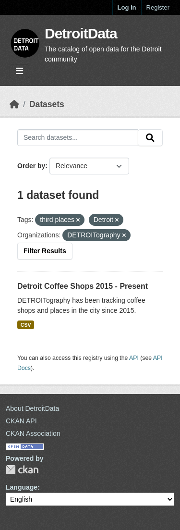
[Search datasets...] (77, 138)
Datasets (46, 104)
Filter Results (45, 251)
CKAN (22, 470)
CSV (26, 325)
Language (21, 487)
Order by (31, 166)
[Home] (14, 104)
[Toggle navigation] (19, 71)
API (134, 358)
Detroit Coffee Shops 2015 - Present (82, 286)
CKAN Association (33, 433)
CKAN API (21, 421)
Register (157, 7)
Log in (127, 7)
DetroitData (81, 33)
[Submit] (150, 138)
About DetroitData (32, 408)
